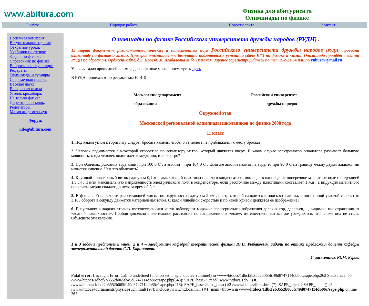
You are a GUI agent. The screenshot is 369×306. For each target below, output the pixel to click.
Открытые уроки (24, 47)
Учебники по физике (28, 52)
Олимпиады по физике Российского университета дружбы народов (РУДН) (215, 39)
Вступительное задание (30, 42)
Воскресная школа (26, 89)
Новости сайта (241, 25)
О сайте (32, 25)
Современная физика (28, 79)
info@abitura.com (35, 129)
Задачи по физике (25, 56)
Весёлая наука (22, 84)
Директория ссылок (27, 102)
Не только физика (25, 98)
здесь (196, 69)
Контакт (328, 25)
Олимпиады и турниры (30, 75)
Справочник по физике (29, 61)
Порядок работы (124, 25)
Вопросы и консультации (31, 66)
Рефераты (18, 70)
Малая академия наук (28, 112)
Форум (34, 120)
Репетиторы (20, 107)
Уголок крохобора (25, 93)
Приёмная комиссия (27, 38)
